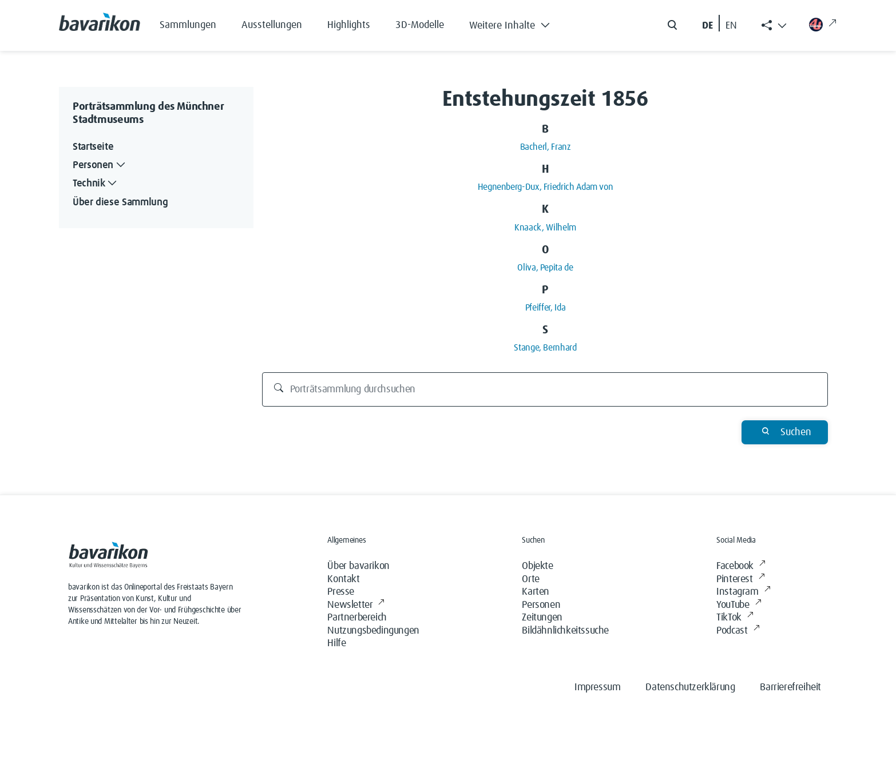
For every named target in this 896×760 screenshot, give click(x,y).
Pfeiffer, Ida (545, 307)
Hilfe (336, 643)
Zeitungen (542, 617)
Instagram (743, 592)
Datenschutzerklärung (690, 687)
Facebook (740, 566)
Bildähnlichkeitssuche (565, 631)
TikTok (734, 617)
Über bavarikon (358, 566)
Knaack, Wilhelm (545, 227)
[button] (518, 23)
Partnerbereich (356, 617)
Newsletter (355, 605)
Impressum (597, 687)
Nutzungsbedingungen (373, 631)
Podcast (737, 631)
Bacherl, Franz (545, 147)
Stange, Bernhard (545, 347)
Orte (530, 579)
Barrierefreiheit (790, 687)
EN (731, 26)
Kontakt (343, 579)
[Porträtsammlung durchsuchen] (545, 389)
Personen (541, 605)
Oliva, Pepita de (545, 267)
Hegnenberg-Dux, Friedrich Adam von (545, 187)
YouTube (738, 605)
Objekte (537, 566)
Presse (340, 592)
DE (707, 26)
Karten (535, 592)
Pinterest (740, 579)
